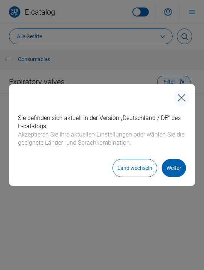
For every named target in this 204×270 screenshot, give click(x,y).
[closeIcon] (181, 98)
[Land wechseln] (134, 168)
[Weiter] (174, 168)
